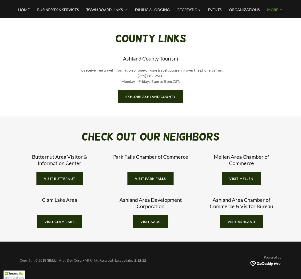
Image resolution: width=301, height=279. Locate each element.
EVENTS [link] (215, 9)
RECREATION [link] (188, 9)
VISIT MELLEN (241, 179)
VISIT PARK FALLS (150, 179)
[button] (106, 9)
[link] (265, 263)
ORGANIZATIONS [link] (244, 9)
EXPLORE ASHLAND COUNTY (150, 97)
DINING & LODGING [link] (152, 9)
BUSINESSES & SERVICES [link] (58, 9)
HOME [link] (24, 9)
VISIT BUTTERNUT (59, 179)
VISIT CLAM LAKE (59, 222)
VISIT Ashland (241, 222)
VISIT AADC (150, 222)
